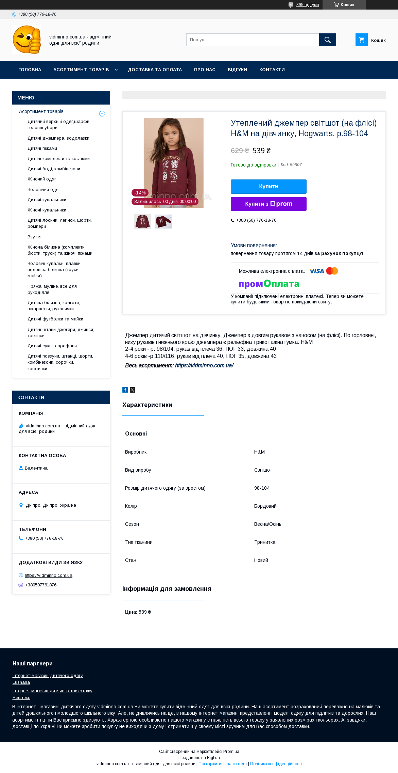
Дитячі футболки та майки (55, 318)
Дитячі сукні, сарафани (52, 345)
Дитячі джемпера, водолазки (58, 138)
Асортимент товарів (81, 69)
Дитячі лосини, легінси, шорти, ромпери (60, 223)
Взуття (34, 236)
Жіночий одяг (42, 179)
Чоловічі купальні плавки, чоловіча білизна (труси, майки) (55, 269)
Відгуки (237, 69)
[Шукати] (327, 39)
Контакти (272, 69)
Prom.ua (231, 751)
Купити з (268, 204)
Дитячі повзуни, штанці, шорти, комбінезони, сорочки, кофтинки (60, 362)
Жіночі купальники (47, 209)
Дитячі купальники (47, 199)
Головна (29, 69)
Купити (268, 186)
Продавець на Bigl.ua (199, 757)
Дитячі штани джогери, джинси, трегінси (61, 332)
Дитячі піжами (42, 148)
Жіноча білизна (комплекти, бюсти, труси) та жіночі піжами (60, 250)
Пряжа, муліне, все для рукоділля (52, 289)
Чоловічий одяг (44, 189)
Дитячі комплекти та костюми (59, 158)
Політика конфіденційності (276, 763)
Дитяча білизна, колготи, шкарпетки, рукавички (54, 305)
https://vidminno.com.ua (48, 575)
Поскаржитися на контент (222, 763)
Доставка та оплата (155, 69)
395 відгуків (307, 4)
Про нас (204, 69)
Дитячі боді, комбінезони (54, 168)
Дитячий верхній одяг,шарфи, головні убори (59, 124)
